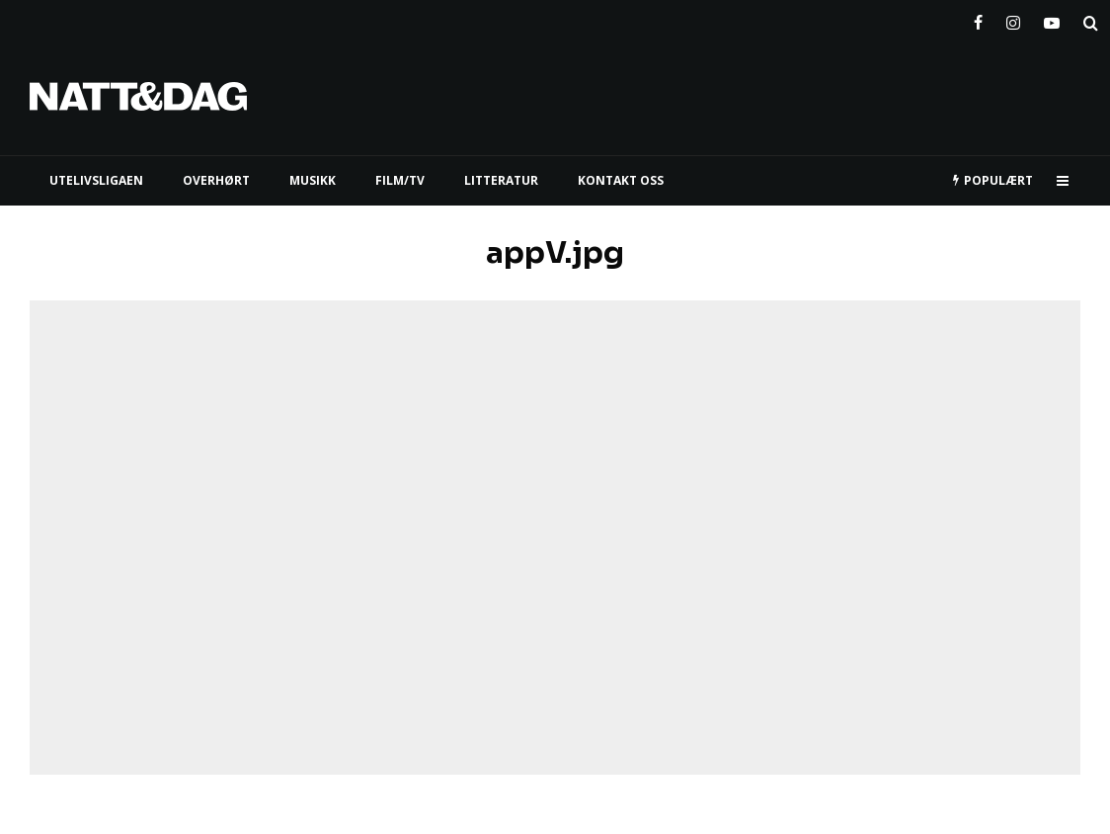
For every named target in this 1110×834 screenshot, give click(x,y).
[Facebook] (978, 19)
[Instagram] (1013, 19)
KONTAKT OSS (621, 180)
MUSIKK (312, 180)
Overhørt (216, 180)
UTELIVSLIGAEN (96, 180)
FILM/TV (400, 180)
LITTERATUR (501, 180)
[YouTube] (1051, 19)
